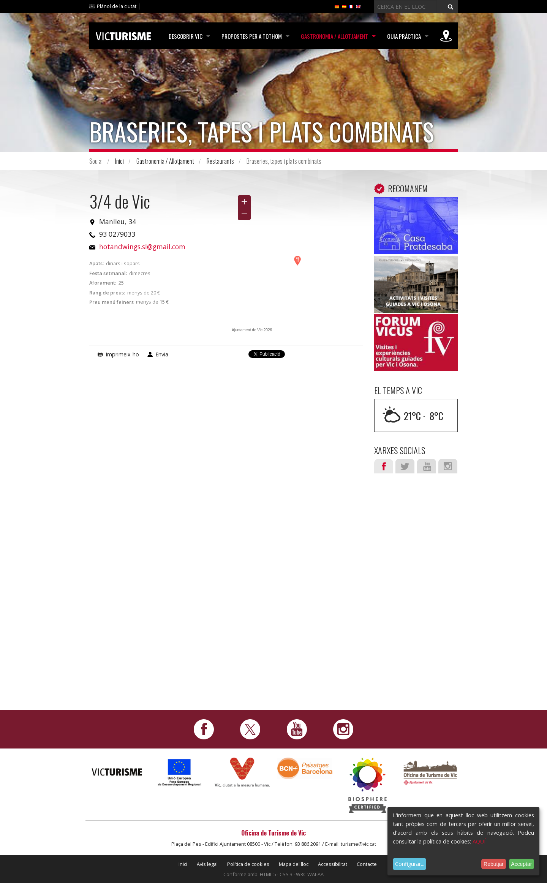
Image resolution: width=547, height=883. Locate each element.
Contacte (367, 864)
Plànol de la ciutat (116, 6)
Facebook (383, 466)
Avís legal (207, 864)
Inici (119, 161)
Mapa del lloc (293, 864)
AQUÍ (479, 841)
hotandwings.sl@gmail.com (142, 246)
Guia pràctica (404, 36)
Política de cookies (248, 864)
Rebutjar (494, 864)
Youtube (426, 466)
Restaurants (220, 161)
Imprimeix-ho (122, 354)
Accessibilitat (332, 864)
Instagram (447, 466)
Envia (161, 354)
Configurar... (409, 863)
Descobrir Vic (185, 36)
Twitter (404, 466)
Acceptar (521, 864)
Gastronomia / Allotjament (334, 36)
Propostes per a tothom (251, 36)
